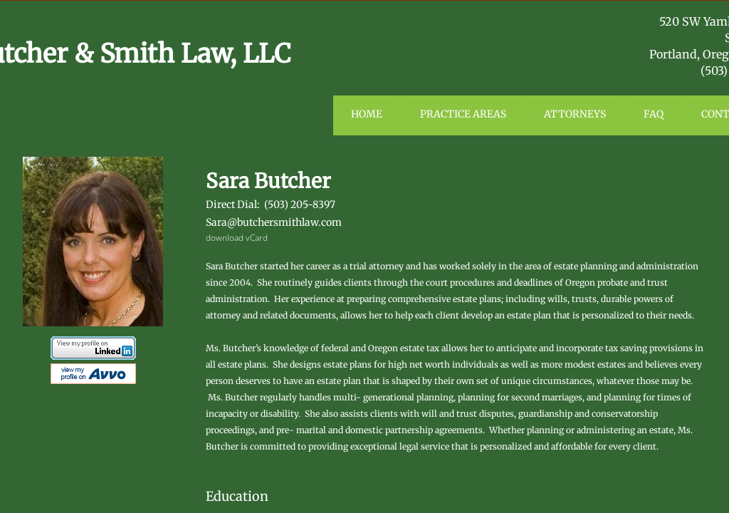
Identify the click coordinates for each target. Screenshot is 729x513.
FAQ (654, 114)
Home (366, 114)
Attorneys (575, 114)
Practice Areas (463, 114)
